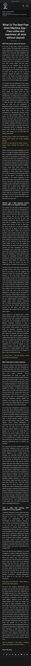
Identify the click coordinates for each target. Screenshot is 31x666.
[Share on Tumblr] (18, 654)
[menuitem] (22, 6)
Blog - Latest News (8, 11)
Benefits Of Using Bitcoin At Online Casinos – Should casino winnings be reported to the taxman (15, 145)
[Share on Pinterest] (12, 654)
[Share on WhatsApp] (9, 654)
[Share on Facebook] (3, 654)
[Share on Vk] (21, 654)
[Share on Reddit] (24, 654)
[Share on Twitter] (6, 654)
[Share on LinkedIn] (15, 654)
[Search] (22, 6)
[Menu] (26, 6)
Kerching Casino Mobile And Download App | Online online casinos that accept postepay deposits (15, 139)
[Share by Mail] (27, 654)
